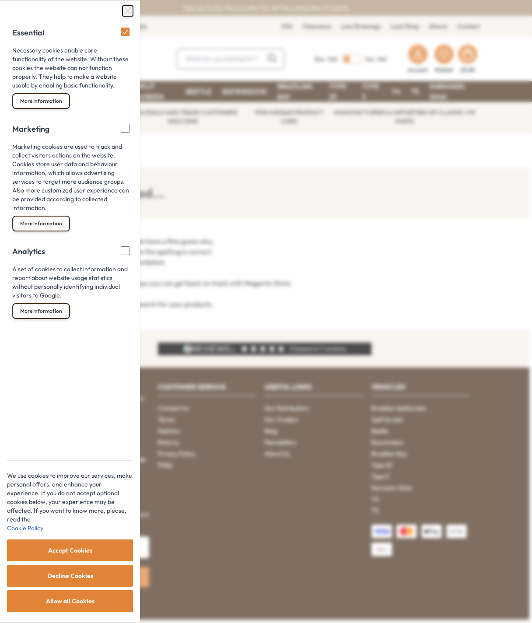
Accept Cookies (70, 550)
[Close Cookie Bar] (127, 11)
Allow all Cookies (70, 601)
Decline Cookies (70, 576)
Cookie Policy (25, 528)
